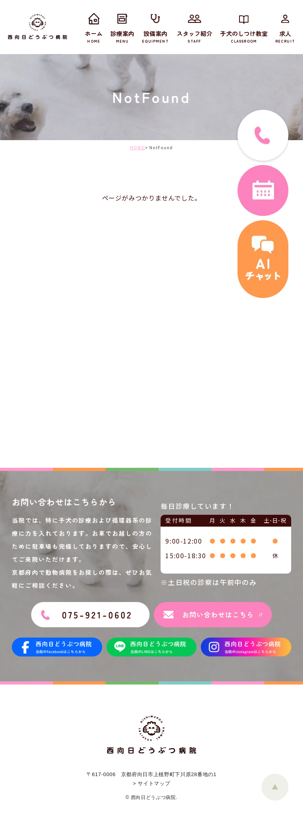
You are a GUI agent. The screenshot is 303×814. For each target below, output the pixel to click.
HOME (137, 148)
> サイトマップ (151, 783)
